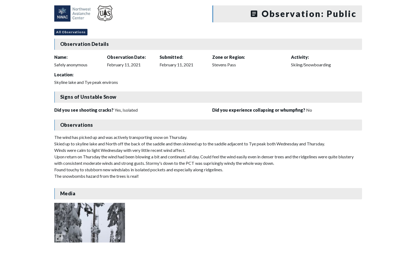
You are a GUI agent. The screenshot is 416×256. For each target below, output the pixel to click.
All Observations (71, 32)
